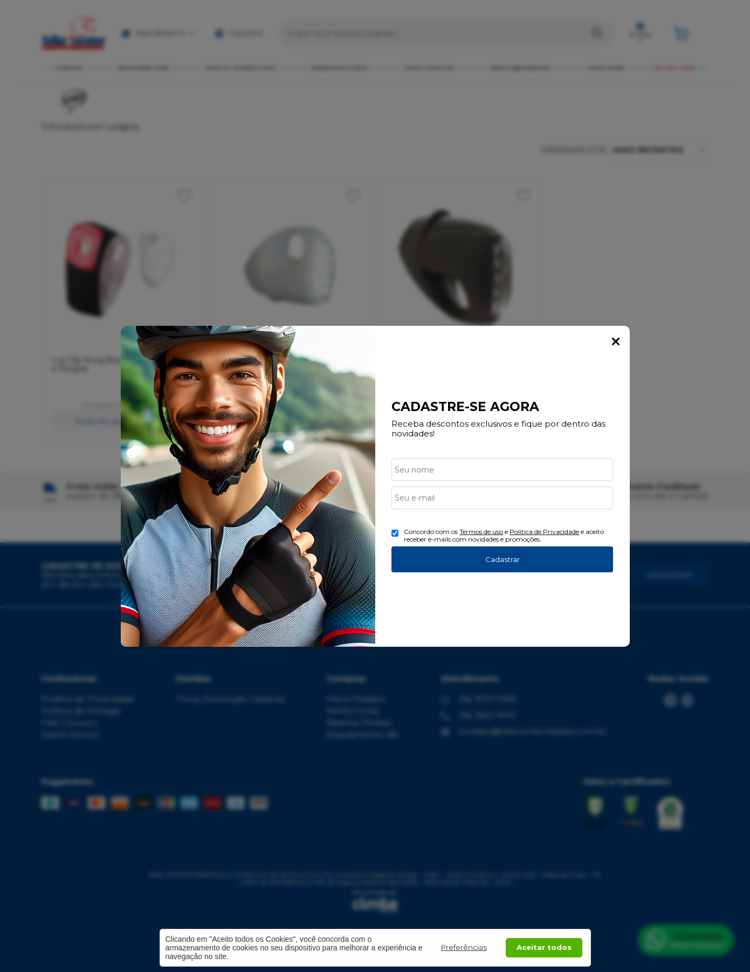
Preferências (464, 947)
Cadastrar (502, 559)
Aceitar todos (544, 947)
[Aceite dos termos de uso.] (394, 533)
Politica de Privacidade (544, 532)
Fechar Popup (615, 341)
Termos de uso (481, 532)
